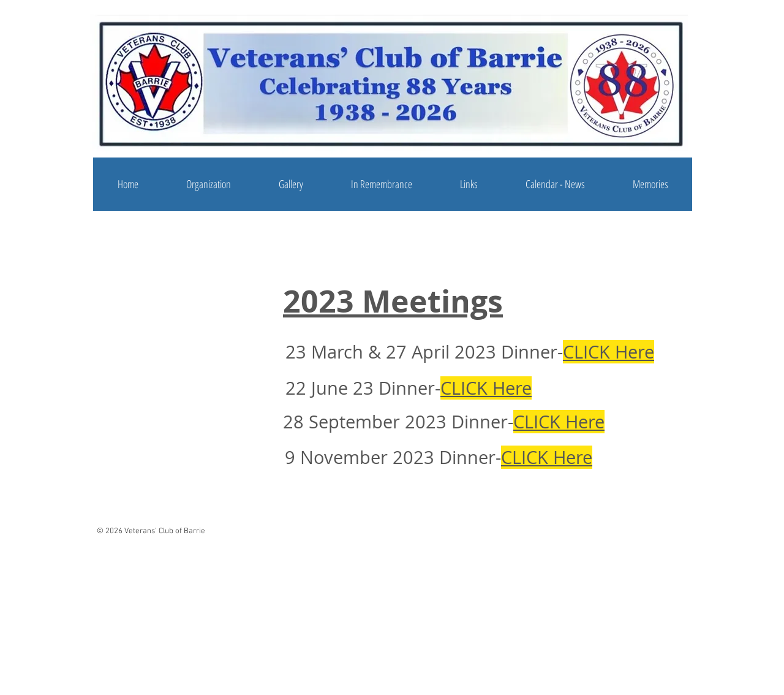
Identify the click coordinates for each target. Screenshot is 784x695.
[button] (208, 184)
